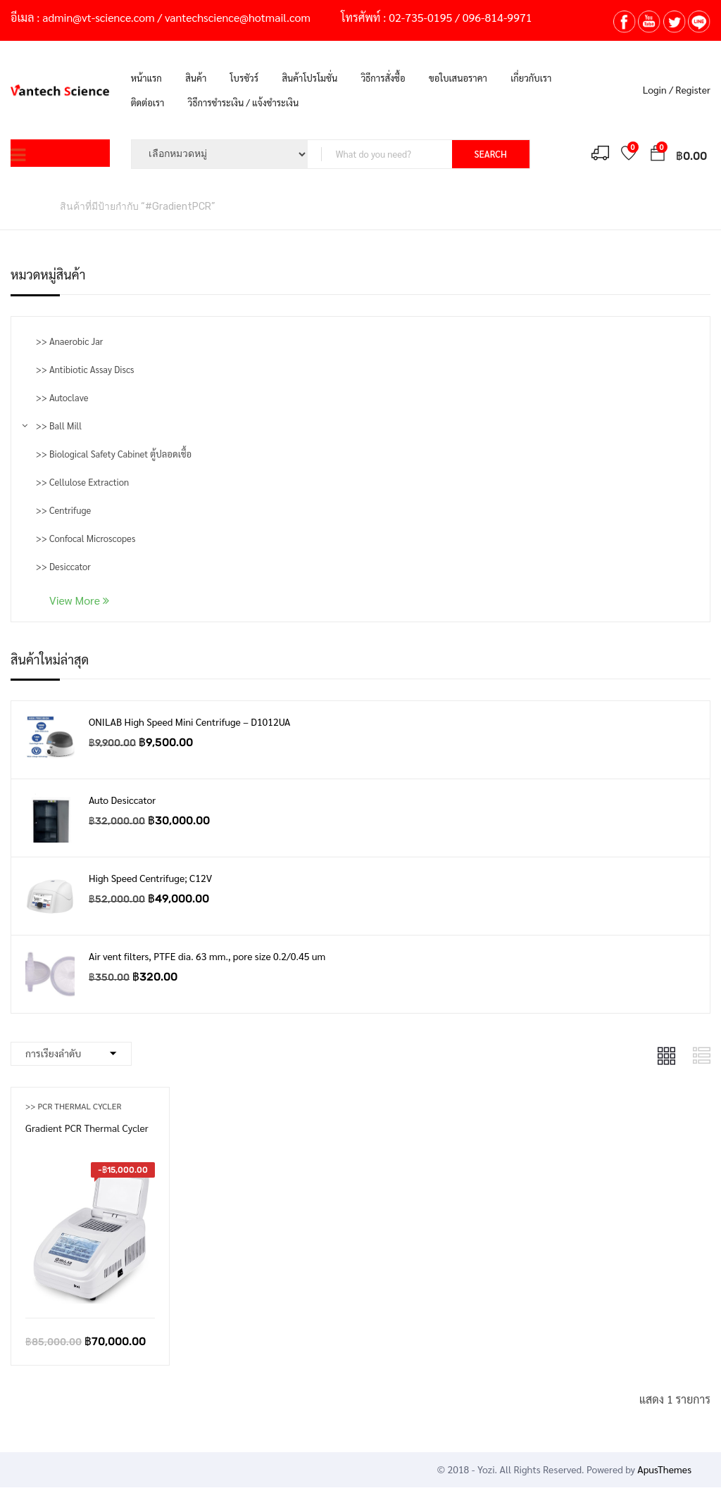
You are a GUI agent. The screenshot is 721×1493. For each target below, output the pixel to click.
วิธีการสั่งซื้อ (383, 78)
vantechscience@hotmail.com (238, 17)
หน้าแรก (146, 78)
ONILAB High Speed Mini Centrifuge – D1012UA (189, 721)
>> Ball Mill (59, 425)
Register (692, 89)
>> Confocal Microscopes (85, 538)
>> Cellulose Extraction (82, 482)
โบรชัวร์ (244, 78)
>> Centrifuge (63, 510)
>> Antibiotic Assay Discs (85, 369)
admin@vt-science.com (98, 17)
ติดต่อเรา (148, 102)
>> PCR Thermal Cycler (73, 1105)
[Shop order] (71, 1054)
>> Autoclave (62, 397)
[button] (657, 155)
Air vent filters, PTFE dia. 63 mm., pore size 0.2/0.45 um (207, 956)
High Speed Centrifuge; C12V (150, 877)
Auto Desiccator (122, 799)
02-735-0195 (420, 17)
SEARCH (491, 154)
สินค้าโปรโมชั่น (309, 78)
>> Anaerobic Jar (69, 341)
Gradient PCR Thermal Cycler (87, 1127)
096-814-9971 (497, 17)
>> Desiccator (63, 566)
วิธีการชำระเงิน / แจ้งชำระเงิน (243, 102)
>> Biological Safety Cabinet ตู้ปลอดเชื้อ (114, 454)
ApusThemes (664, 1469)
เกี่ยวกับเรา (530, 78)
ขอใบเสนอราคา (458, 78)
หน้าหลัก (28, 205)
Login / (658, 89)
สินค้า (195, 78)
